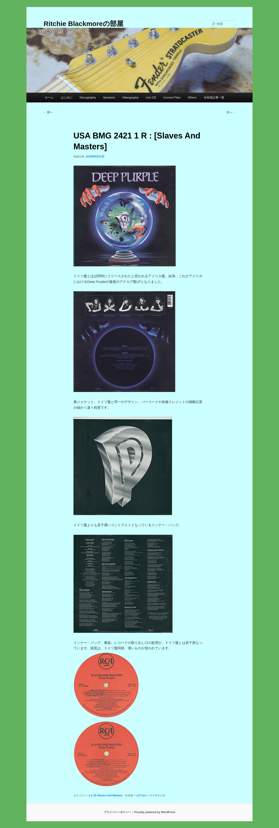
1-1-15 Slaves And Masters (106, 795)
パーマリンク (157, 795)
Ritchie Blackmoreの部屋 (83, 23)
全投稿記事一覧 (214, 97)
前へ (48, 112)
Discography (88, 97)
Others (192, 97)
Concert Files (172, 97)
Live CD (151, 97)
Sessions (109, 97)
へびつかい (141, 795)
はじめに (67, 97)
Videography (130, 97)
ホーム (49, 97)
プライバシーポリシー (117, 812)
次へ (231, 112)
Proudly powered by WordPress (154, 812)
